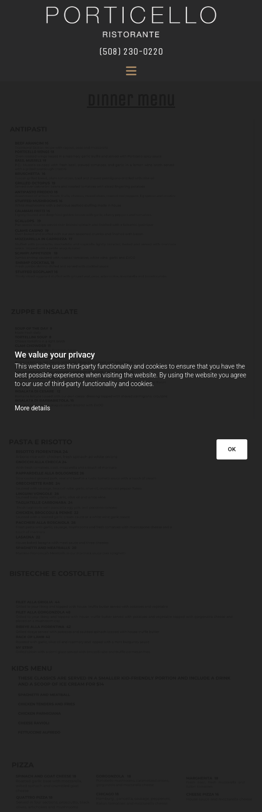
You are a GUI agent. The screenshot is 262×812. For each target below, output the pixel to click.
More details (32, 408)
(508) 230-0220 (131, 51)
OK (232, 449)
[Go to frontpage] (131, 22)
